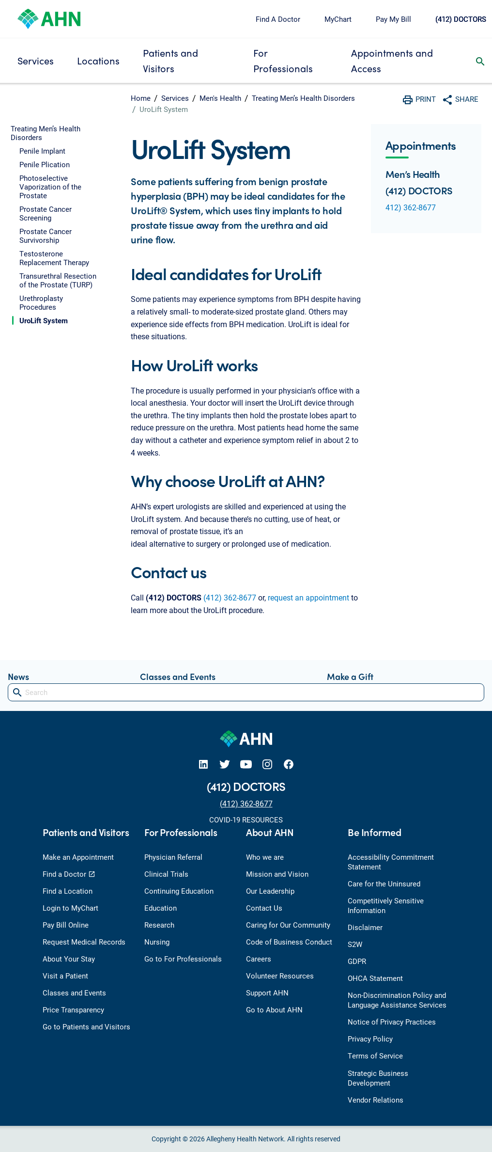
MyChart (338, 19)
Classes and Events (177, 676)
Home (141, 98)
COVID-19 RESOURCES (246, 819)
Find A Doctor (278, 19)
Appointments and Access (392, 60)
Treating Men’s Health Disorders (303, 98)
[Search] (246, 692)
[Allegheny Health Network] (48, 18)
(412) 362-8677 (229, 597)
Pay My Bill (393, 19)
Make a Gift (350, 676)
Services (35, 60)
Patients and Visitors (170, 60)
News (18, 676)
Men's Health (220, 98)
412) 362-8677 (410, 207)
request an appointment (308, 597)
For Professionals (283, 60)
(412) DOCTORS (460, 19)
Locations (98, 60)
